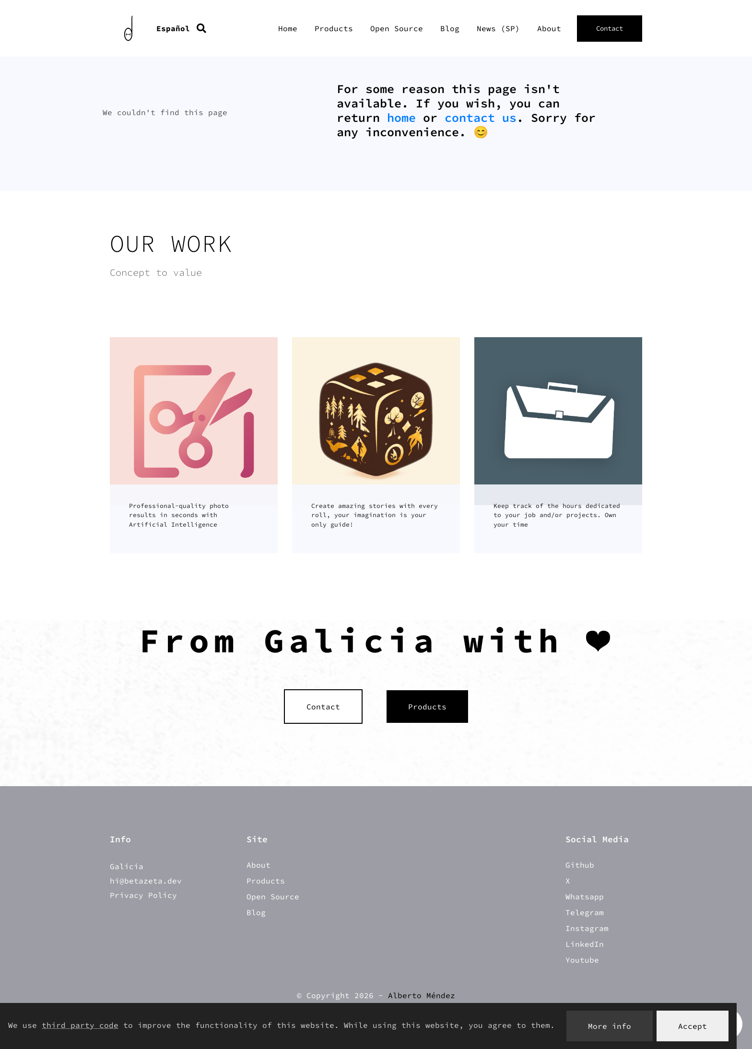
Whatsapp (584, 896)
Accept (692, 1026)
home (401, 117)
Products (334, 28)
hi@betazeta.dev (146, 880)
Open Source (396, 28)
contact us (481, 117)
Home (287, 28)
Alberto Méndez (421, 995)
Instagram (587, 928)
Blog (449, 28)
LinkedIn (584, 944)
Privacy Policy (143, 895)
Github (579, 865)
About (549, 28)
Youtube (582, 960)
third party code (80, 1025)
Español (173, 28)
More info (609, 1026)
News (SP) (498, 28)
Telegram (584, 912)
